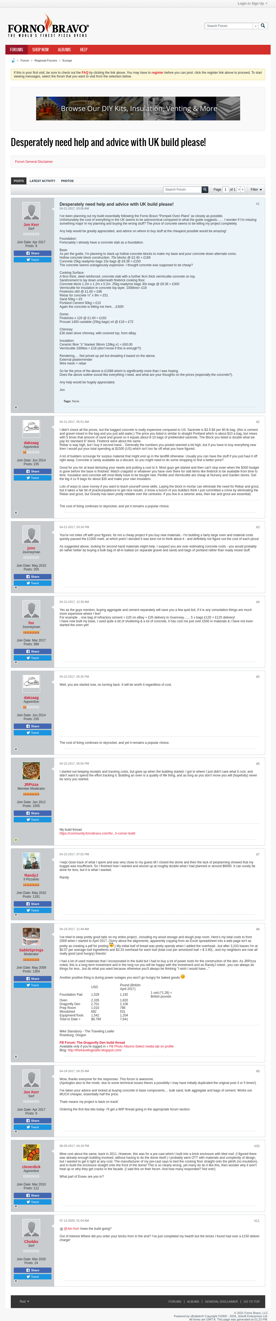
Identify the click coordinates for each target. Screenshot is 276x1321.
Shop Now (40, 50)
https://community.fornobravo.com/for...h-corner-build (97, 833)
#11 (257, 1221)
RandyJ (31, 875)
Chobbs (31, 1241)
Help (83, 50)
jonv (31, 548)
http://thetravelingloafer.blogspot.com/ (95, 1050)
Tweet (32, 260)
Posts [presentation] (19, 181)
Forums (16, 50)
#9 (258, 1071)
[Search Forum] (231, 26)
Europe (67, 60)
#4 (258, 602)
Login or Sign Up (252, 3)
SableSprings (31, 950)
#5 (258, 677)
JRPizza (31, 784)
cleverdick (31, 1167)
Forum (24, 60)
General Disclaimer (221, 1301)
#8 (258, 929)
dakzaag (31, 443)
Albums (64, 50)
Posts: (29, 246)
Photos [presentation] (67, 181)
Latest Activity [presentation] (42, 181)
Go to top (252, 1301)
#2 (258, 422)
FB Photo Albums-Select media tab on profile (141, 1046)
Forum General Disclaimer (34, 162)
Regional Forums (45, 60)
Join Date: (24, 242)
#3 (258, 527)
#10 (257, 1146)
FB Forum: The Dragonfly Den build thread (92, 1043)
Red (24, 1301)
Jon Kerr (31, 224)
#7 (258, 854)
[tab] (19, 180)
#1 (258, 204)
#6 (258, 764)
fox (31, 623)
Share (32, 253)
